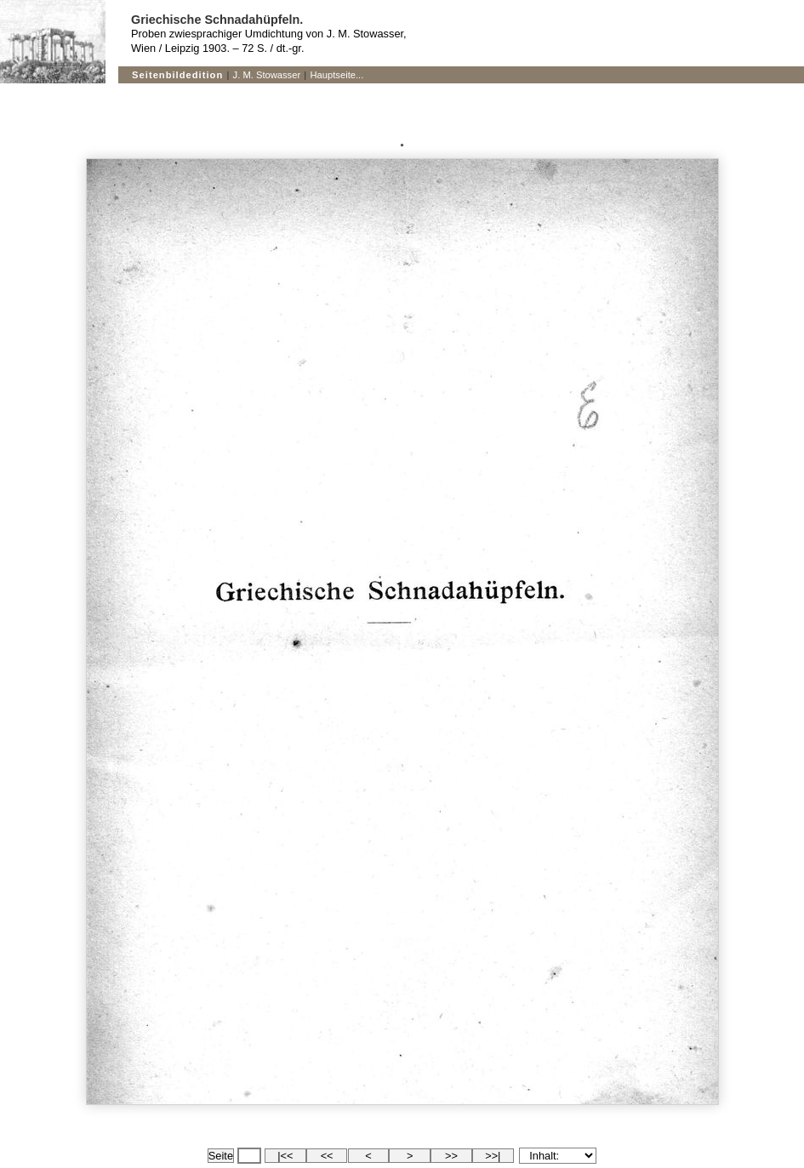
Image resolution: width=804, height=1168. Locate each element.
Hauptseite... (337, 75)
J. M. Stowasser (267, 75)
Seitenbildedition (177, 75)
